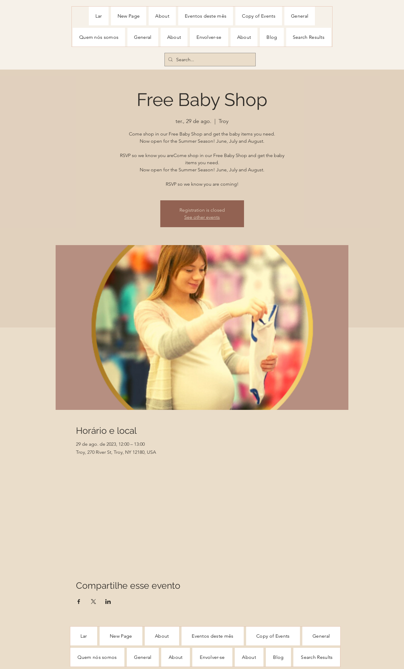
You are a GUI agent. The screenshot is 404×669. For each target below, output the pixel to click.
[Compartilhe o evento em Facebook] (79, 601)
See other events (202, 217)
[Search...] (209, 59)
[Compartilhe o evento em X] (93, 601)
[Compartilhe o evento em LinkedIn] (108, 601)
